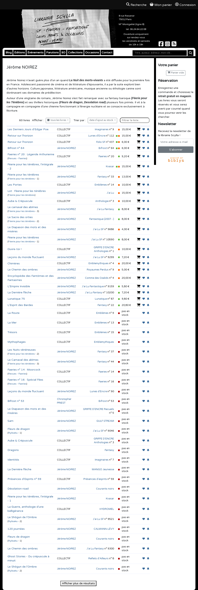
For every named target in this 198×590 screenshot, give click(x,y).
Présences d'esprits (95, 479)
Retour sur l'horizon (20, 135)
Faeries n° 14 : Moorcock (23, 369)
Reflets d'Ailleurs (98, 558)
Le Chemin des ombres (22, 269)
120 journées (16, 529)
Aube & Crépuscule (20, 201)
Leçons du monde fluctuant (25, 257)
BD (63, 52)
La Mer (12, 322)
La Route (13, 313)
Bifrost (103, 148)
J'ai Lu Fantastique (93, 286)
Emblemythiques (98, 263)
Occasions (92, 52)
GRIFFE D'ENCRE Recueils (98, 409)
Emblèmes (101, 184)
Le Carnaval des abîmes (22, 359)
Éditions (19, 52)
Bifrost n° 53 (15, 401)
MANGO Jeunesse (103, 469)
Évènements (35, 52)
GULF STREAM (105, 421)
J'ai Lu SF (98, 229)
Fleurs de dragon (18, 429)
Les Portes (14, 184)
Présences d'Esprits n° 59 (24, 479)
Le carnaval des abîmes (22, 207)
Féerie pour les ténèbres (23, 174)
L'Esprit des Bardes (20, 305)
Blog (9, 52)
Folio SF (100, 142)
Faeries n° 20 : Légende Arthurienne (30, 154)
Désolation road (18, 488)
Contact (107, 52)
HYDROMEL (107, 509)
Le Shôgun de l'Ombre (22, 517)
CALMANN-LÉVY (104, 529)
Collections (75, 52)
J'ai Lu (110, 192)
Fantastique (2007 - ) (101, 219)
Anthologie (101, 201)
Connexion (185, 5)
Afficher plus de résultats (78, 583)
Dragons (13, 450)
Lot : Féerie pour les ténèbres (26, 191)
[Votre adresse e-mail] (175, 142)
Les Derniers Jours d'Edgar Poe (28, 129)
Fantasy (102, 176)
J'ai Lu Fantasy (105, 209)
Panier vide (176, 72)
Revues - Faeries (17, 158)
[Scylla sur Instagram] (168, 45)
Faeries (103, 156)
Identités (13, 459)
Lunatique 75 (16, 298)
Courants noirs (105, 488)
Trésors (12, 332)
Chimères (13, 263)
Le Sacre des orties (20, 217)
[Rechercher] (190, 53)
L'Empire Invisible (18, 286)
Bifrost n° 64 (15, 148)
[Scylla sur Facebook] (161, 45)
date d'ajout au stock (101, 120)
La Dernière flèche (19, 292)
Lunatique (101, 298)
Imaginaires (101, 129)
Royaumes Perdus (97, 269)
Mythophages (16, 342)
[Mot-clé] (160, 53)
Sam (10, 421)
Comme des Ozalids (96, 278)
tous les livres (57, 120)
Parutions (52, 52)
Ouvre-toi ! (14, 249)
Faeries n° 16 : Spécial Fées (25, 379)
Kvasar (110, 166)
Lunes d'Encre (96, 135)
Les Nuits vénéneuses (21, 349)
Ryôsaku (13, 433)
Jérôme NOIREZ (66, 148)
